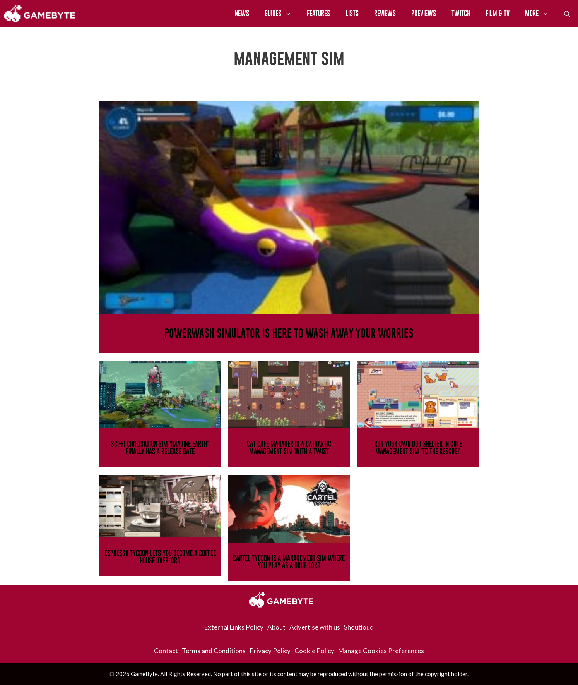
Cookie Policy (314, 651)
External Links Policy (233, 627)
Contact (166, 651)
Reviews (385, 13)
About (276, 627)
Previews (423, 13)
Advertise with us (314, 627)
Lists (352, 13)
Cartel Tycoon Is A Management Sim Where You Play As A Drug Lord (289, 562)
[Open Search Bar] (567, 13)
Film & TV (498, 13)
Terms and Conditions (214, 651)
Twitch (460, 13)
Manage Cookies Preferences (381, 651)
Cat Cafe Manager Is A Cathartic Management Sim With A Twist (289, 447)
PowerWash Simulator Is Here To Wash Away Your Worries (289, 333)
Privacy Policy (270, 651)
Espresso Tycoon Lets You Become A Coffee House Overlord (160, 557)
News (242, 13)
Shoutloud (359, 627)
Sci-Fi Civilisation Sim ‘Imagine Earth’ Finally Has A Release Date (160, 447)
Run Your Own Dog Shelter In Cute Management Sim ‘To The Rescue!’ (418, 447)
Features (318, 13)
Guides (282, 13)
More (540, 13)
